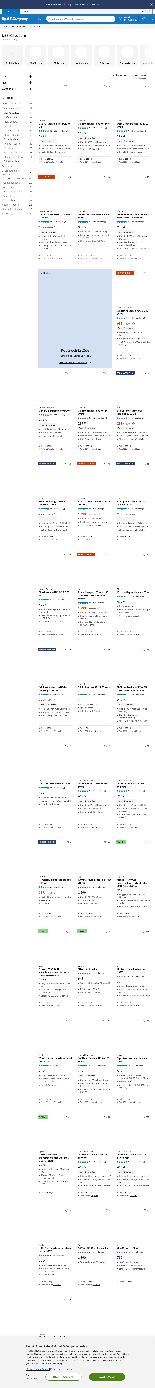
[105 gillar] (106, 1020)
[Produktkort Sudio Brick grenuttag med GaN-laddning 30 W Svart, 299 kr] (55, 478)
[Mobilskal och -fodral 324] (17, 179)
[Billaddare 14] (18, 127)
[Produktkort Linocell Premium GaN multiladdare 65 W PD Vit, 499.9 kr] (55, 387)
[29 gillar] (146, 746)
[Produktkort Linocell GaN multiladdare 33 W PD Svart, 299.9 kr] (94, 387)
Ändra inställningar (32, 1377)
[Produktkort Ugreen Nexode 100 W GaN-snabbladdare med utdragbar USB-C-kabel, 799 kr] (55, 1131)
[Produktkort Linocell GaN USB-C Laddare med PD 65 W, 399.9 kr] (94, 191)
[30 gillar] (146, 373)
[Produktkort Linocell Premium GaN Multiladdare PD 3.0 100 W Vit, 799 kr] (94, 1034)
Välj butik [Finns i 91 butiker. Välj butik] (58, 916)
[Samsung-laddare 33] (18, 153)
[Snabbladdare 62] (18, 140)
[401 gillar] (67, 86)
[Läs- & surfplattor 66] (17, 192)
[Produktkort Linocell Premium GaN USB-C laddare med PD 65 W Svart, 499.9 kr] (133, 1131)
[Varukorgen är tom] (151, 18)
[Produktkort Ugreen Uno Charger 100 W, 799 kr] (133, 1224)
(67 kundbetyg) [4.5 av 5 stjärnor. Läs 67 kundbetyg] (99, 887)
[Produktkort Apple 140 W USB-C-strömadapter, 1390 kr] (94, 1224)
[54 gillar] (107, 464)
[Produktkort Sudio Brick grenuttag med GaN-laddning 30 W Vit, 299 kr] (133, 387)
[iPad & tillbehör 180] (17, 183)
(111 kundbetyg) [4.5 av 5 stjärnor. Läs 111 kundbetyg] (60, 415)
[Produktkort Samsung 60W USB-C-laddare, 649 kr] (94, 945)
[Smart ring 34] (17, 214)
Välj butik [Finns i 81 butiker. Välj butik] (97, 916)
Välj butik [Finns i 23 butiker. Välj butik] (97, 731)
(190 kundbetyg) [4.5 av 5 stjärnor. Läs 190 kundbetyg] (99, 222)
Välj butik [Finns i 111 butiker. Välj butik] (98, 258)
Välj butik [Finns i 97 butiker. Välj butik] (136, 358)
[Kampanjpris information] (55, 227)
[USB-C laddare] (35, 55)
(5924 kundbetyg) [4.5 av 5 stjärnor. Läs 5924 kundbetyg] (60, 131)
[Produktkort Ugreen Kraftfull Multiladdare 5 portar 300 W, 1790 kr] (94, 478)
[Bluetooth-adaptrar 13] (17, 209)
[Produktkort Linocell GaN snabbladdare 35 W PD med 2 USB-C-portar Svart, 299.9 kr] (133, 663)
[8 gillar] (68, 842)
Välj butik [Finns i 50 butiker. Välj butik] (97, 635)
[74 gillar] (107, 86)
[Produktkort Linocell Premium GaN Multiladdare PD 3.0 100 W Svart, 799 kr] (133, 760)
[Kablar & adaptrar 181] (17, 205)
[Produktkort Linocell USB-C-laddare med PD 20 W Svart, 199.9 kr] (133, 100)
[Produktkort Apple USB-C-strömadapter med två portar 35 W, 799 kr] (55, 1224)
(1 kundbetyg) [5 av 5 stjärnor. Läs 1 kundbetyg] (98, 973)
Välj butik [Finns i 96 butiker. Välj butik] (136, 1006)
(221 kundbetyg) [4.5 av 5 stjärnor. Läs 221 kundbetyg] (60, 599)
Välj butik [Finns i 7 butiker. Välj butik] (96, 1284)
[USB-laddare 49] (18, 118)
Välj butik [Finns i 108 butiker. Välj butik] (59, 540)
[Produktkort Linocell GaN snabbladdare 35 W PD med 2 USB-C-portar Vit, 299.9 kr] (133, 191)
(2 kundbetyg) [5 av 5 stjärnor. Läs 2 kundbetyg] (137, 1065)
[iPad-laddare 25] (18, 149)
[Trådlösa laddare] (127, 55)
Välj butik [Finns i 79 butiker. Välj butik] (136, 635)
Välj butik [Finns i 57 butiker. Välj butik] (136, 1102)
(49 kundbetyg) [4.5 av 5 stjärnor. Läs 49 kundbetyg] (59, 787)
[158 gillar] (145, 931)
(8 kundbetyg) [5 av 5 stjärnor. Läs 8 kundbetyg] (98, 509)
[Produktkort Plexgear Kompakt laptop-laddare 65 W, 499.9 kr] (133, 568)
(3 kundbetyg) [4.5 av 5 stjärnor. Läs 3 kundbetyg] (98, 1252)
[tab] (11, 11)
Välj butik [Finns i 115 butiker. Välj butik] (98, 1102)
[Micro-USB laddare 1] (18, 157)
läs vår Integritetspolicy (61, 1369)
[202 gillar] (67, 177)
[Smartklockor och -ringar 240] (17, 173)
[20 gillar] (146, 1210)
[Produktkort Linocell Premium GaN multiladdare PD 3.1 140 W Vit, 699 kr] (133, 287)
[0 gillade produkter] (144, 18)
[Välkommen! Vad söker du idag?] (83, 19)
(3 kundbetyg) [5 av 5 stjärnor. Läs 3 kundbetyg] (137, 1252)
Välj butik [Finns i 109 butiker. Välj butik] (98, 1006)
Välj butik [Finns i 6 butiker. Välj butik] (57, 1006)
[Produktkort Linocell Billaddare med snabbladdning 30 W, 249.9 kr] (55, 1313)
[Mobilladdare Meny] (28, 26)
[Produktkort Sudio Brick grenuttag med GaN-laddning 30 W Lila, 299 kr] (55, 663)
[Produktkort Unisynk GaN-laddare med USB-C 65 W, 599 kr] (55, 760)
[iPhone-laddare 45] (18, 144)
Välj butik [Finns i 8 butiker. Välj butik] (135, 916)
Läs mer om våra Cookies (37, 1369)
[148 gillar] (67, 1299)
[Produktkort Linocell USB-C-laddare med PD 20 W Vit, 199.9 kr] (55, 100)
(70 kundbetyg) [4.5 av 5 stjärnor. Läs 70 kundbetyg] (138, 596)
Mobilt (7, 98)
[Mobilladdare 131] (17, 108)
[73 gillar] (107, 649)
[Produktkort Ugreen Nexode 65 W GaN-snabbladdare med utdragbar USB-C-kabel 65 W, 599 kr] (55, 945)
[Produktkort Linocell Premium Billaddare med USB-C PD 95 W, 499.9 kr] (55, 568)
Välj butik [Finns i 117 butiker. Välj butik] (59, 162)
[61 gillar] (107, 177)
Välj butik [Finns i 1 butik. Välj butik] (94, 1195)
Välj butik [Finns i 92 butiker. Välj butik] (58, 827)
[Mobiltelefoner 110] (17, 196)
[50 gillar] (146, 464)
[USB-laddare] (58, 55)
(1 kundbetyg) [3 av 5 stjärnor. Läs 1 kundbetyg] (58, 887)
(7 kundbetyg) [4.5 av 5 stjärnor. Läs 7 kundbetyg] (58, 1065)
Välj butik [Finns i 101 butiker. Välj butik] (59, 258)
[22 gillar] (68, 649)
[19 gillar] (107, 746)
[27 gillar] (146, 177)
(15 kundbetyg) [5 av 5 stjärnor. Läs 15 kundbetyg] (59, 1255)
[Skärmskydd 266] (17, 167)
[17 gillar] (146, 1020)
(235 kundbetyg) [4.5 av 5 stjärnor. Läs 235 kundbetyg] (60, 222)
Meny (37, 19)
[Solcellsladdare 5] (18, 162)
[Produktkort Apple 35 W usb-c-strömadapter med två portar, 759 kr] (55, 1034)
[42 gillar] (68, 373)
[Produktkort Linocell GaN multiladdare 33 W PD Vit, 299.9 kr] (94, 100)
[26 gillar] (146, 86)
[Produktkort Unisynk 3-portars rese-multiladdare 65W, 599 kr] (133, 1034)
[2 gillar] (147, 842)
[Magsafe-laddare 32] (18, 135)
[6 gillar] (107, 555)
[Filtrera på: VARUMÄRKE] (17, 89)
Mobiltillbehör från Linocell (75, 362)
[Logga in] (128, 18)
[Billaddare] (104, 55)
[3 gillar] (107, 931)
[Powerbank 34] (17, 188)
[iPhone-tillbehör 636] (17, 104)
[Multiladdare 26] (18, 122)
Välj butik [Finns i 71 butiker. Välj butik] (136, 540)
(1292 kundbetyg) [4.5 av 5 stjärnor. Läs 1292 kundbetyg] (100, 128)
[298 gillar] (145, 1117)
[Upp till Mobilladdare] (12, 55)
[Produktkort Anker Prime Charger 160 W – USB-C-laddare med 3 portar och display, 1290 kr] (94, 568)
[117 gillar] (106, 373)
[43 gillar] (68, 1210)
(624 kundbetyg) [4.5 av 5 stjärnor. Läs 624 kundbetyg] (99, 1162)
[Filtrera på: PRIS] (17, 83)
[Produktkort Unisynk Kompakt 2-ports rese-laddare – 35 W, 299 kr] (55, 856)
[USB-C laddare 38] (18, 113)
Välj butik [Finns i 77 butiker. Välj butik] (58, 1102)
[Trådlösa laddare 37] (18, 131)
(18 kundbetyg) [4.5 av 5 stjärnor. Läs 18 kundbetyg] (138, 418)
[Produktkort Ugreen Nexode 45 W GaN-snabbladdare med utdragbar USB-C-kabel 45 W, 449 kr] (133, 856)
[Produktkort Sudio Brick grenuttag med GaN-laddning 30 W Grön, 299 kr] (133, 478)
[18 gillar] (146, 555)
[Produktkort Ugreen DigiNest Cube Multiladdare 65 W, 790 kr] (133, 945)
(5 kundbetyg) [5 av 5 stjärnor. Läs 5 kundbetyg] (98, 603)
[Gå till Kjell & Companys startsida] (16, 19)
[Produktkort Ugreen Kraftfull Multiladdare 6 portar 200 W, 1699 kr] (94, 856)
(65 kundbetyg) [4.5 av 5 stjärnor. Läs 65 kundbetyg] (138, 976)
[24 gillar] (68, 464)
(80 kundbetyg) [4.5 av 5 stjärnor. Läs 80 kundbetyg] (138, 222)
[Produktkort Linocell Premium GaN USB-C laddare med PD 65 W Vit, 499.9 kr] (94, 1131)
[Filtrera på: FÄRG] (17, 76)
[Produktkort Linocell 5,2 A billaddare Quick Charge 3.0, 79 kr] (94, 663)
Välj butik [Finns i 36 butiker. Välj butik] (97, 540)
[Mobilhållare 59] (17, 201)
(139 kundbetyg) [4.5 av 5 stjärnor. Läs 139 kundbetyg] (138, 791)
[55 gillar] (107, 1117)
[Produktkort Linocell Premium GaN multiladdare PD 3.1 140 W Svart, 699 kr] (55, 191)
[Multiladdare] (81, 55)
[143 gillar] (106, 842)
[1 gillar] (68, 931)
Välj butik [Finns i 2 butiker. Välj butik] (57, 1284)
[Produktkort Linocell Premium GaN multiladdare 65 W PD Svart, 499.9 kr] (94, 760)
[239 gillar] (67, 555)
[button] (17, 39)
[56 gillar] (146, 273)
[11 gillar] (146, 649)
